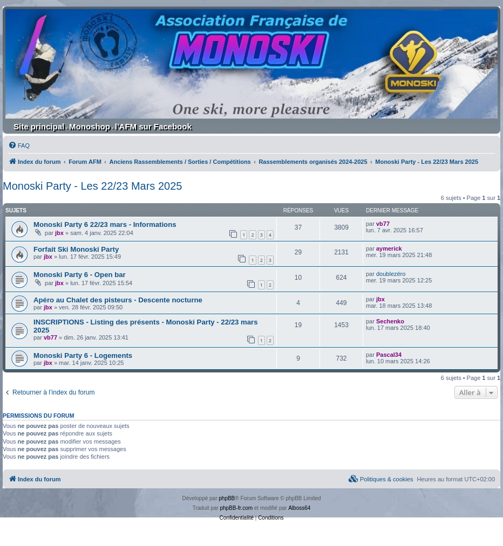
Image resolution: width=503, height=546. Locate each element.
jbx (59, 233)
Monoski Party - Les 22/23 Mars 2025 (92, 186)
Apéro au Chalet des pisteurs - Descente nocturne (117, 300)
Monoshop (89, 126)
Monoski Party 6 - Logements (82, 355)
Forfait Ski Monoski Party (76, 249)
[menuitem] (19, 145)
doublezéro (390, 274)
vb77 (383, 223)
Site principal (38, 126)
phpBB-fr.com (236, 508)
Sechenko (390, 321)
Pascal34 (389, 354)
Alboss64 (299, 508)
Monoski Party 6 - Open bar (79, 275)
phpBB (227, 498)
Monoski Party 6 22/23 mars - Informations (104, 224)
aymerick (389, 248)
